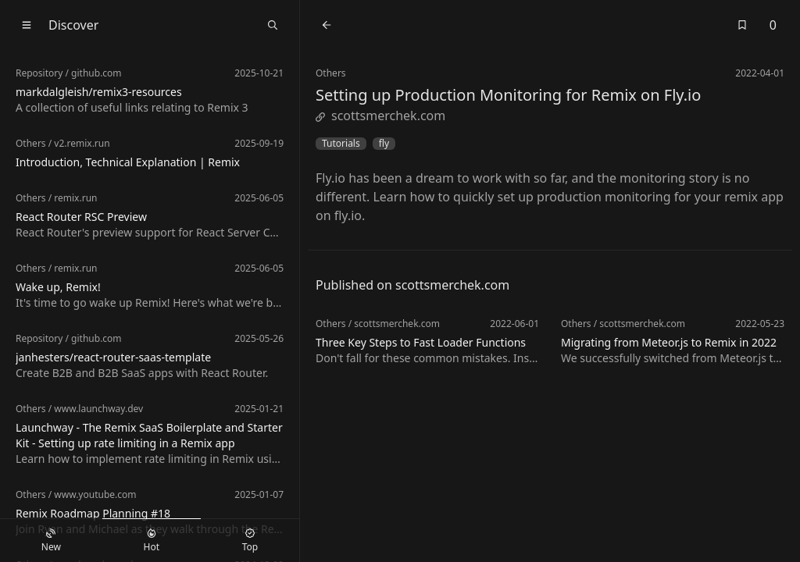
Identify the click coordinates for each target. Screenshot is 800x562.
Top (250, 540)
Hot (151, 540)
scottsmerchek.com (380, 115)
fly (384, 143)
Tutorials (341, 143)
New (51, 540)
